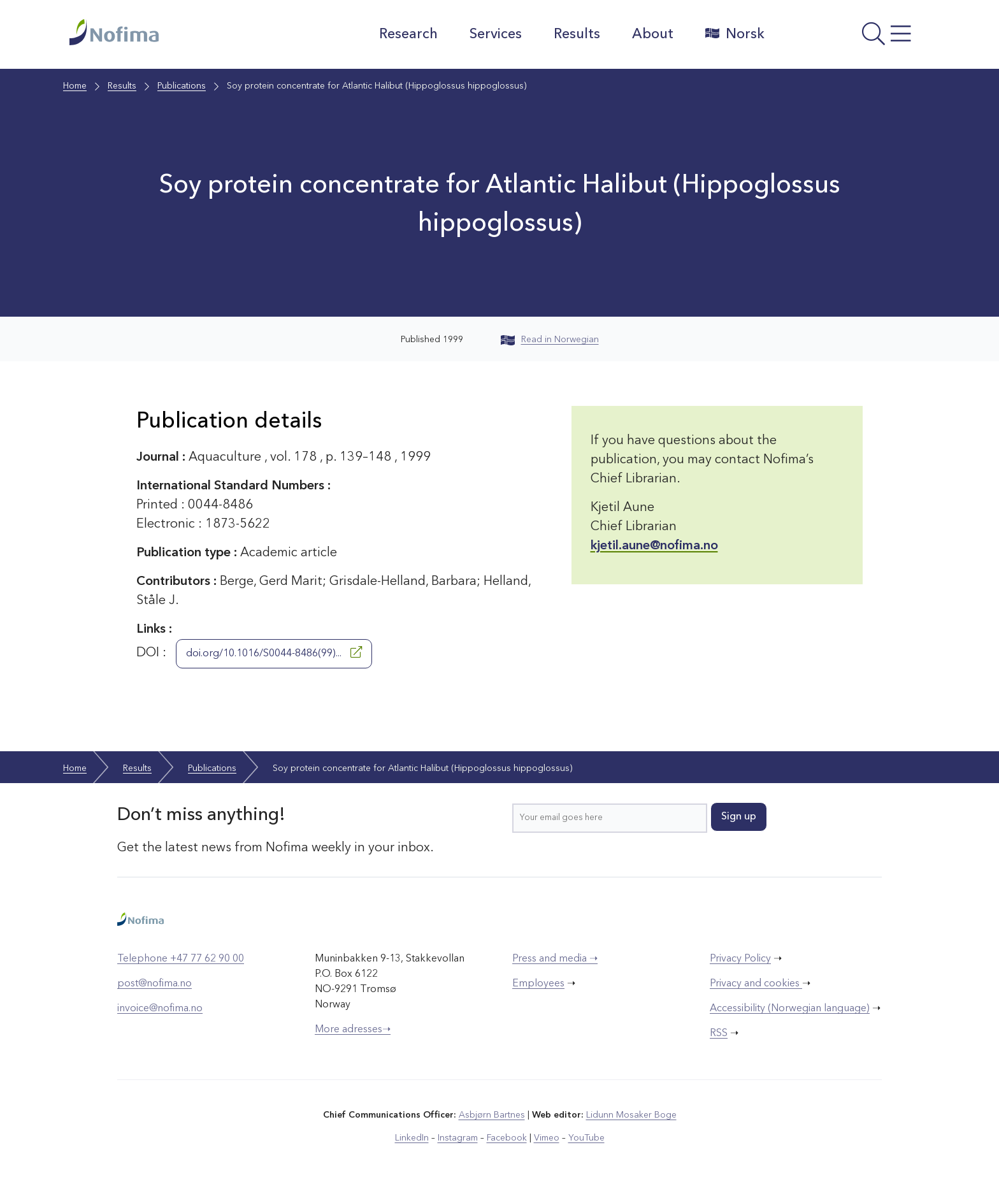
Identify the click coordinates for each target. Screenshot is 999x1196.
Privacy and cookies (756, 984)
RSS (719, 1033)
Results (577, 34)
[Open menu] (853, 37)
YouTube (586, 1138)
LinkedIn (412, 1138)
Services (496, 34)
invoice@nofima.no (160, 1009)
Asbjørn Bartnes (492, 1115)
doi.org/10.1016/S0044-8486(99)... (274, 652)
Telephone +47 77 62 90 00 (180, 959)
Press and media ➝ (555, 959)
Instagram (458, 1138)
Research (408, 34)
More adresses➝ (353, 1030)
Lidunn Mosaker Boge (631, 1115)
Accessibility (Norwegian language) (790, 1009)
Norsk (735, 33)
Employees (538, 984)
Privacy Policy (740, 959)
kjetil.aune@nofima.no (654, 546)
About (652, 34)
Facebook (507, 1138)
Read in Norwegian (550, 339)
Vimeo (546, 1138)
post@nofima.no (154, 984)
